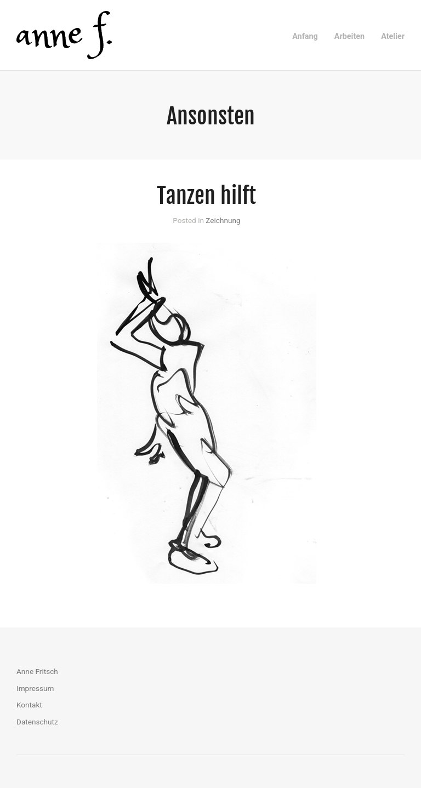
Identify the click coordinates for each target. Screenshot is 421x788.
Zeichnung (223, 220)
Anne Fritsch (37, 671)
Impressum (35, 688)
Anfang (305, 36)
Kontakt (29, 704)
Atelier (393, 36)
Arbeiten (349, 36)
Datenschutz (37, 721)
